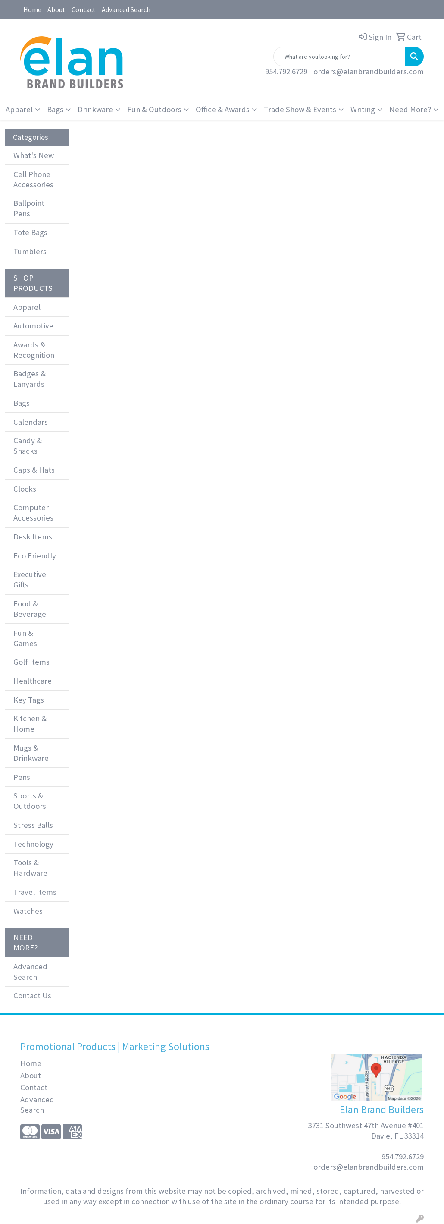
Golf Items (31, 662)
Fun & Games (25, 638)
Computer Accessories (33, 512)
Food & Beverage (29, 609)
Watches (28, 911)
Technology (33, 844)
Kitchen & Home (30, 723)
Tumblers (30, 251)
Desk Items (32, 537)
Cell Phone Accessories (33, 179)
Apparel (19, 109)
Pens (21, 777)
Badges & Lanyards (29, 379)
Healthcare (32, 681)
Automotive (33, 326)
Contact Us (32, 995)
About (56, 9)
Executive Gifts (29, 579)
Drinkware (95, 109)
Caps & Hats (34, 470)
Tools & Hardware (30, 868)
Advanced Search (126, 9)
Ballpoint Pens (28, 208)
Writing (362, 109)
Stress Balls (33, 825)
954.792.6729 (286, 71)
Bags (55, 109)
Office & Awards (223, 109)
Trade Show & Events (300, 109)
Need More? (410, 109)
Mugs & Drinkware (31, 753)
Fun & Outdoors (154, 109)
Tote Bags (30, 232)
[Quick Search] (339, 56)
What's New (33, 155)
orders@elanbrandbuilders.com (368, 71)
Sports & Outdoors (29, 801)
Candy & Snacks (27, 445)
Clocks (24, 489)
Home (32, 9)
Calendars (30, 422)
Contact (84, 9)
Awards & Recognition (33, 350)
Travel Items (34, 892)
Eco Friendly (34, 556)
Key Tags (28, 700)
